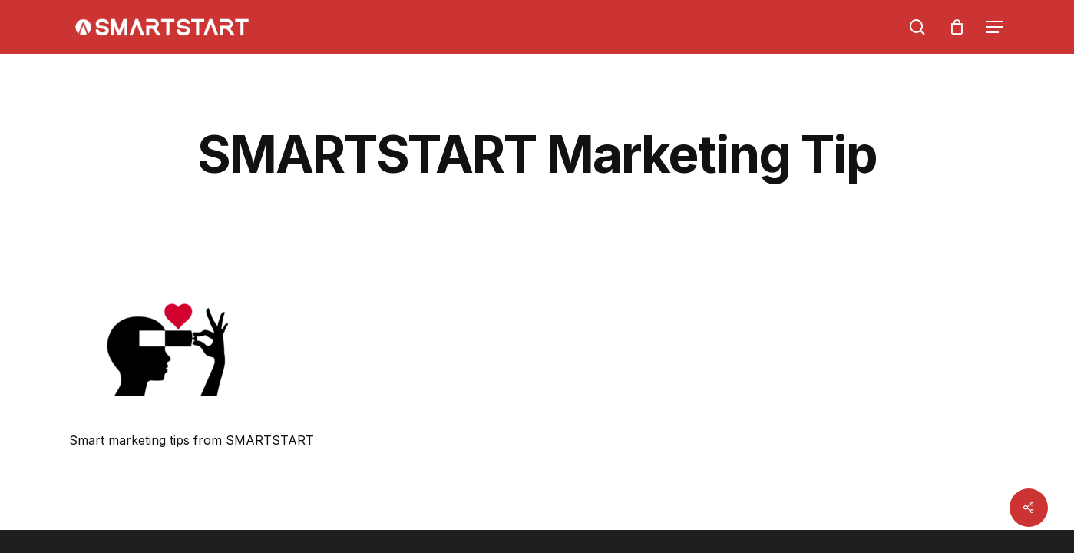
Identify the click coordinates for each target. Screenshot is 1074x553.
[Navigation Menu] (995, 27)
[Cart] (956, 26)
